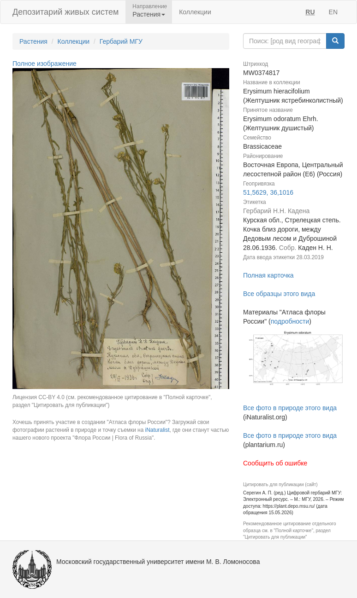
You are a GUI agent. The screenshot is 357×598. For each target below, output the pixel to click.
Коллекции (195, 12)
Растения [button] (148, 14)
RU (310, 12)
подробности (290, 321)
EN (333, 12)
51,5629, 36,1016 (268, 192)
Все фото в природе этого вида (290, 408)
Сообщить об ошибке (275, 463)
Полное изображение (44, 63)
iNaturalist (157, 430)
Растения (33, 41)
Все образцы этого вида (279, 293)
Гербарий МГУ (121, 41)
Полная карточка (268, 275)
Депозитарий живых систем (65, 12)
